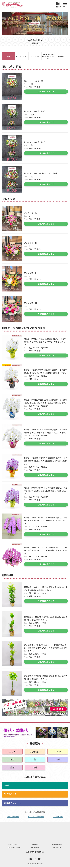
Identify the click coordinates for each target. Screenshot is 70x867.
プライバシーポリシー (13, 847)
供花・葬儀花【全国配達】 (35, 852)
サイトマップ (57, 847)
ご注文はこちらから (46, 91)
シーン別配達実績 (58, 817)
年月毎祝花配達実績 (13, 817)
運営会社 (35, 844)
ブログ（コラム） (13, 844)
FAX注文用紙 (35, 847)
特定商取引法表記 (57, 844)
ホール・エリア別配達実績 (36, 817)
